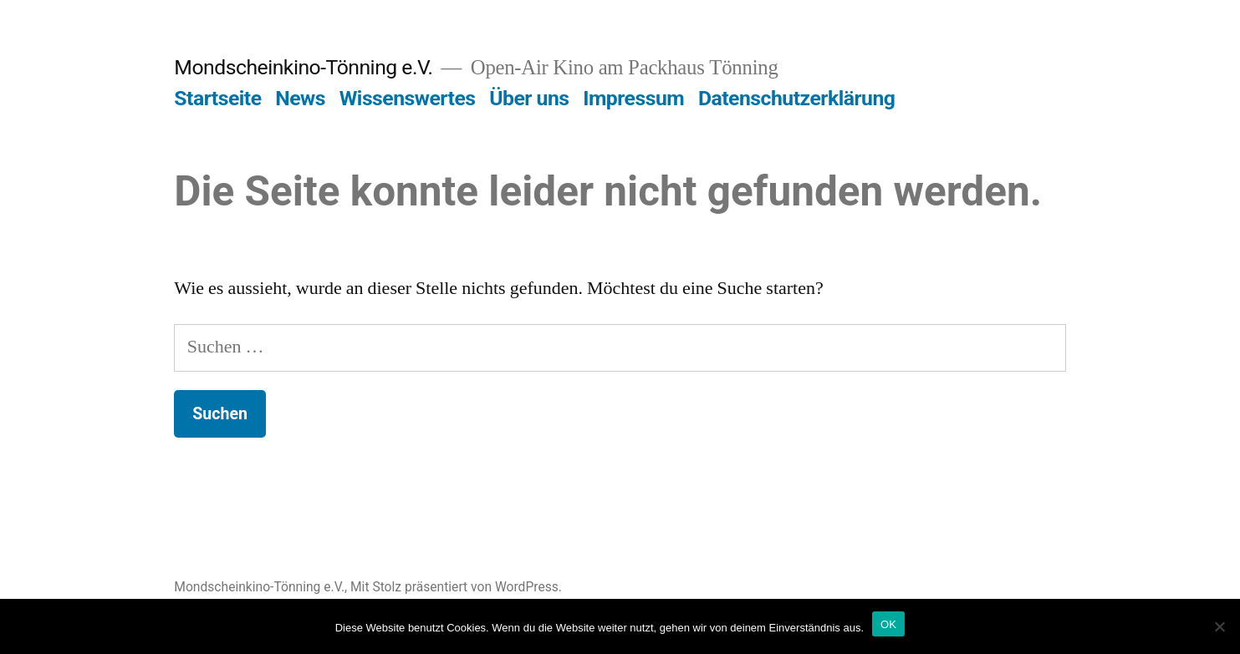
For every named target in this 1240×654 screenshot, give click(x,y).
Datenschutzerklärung (797, 98)
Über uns (529, 98)
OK (888, 624)
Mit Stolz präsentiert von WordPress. (456, 587)
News (300, 98)
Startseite (217, 98)
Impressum (633, 98)
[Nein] (1219, 626)
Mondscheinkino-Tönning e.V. (303, 67)
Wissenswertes (407, 98)
